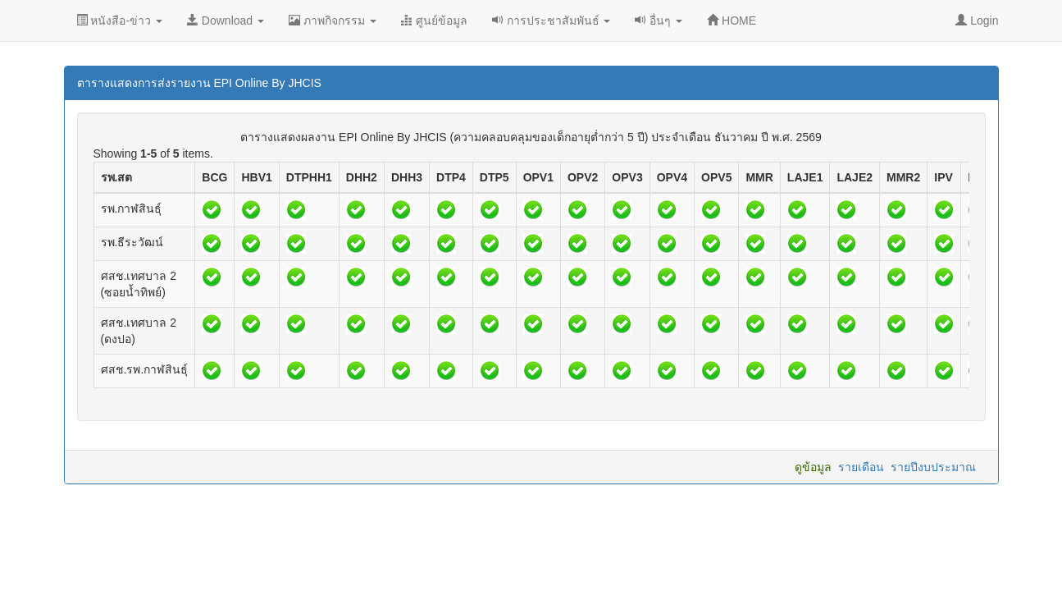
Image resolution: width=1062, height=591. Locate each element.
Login (976, 20)
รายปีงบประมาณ (933, 467)
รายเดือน (861, 467)
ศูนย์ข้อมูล (434, 20)
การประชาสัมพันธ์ (551, 20)
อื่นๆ (658, 20)
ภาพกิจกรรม (332, 20)
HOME (731, 20)
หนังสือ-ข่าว (119, 20)
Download (225, 20)
